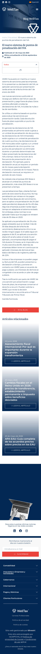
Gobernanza (8, 580)
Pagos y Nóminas (11, 592)
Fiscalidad (12, 38)
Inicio (4, 38)
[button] (37, 9)
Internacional (9, 586)
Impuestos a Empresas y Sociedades (14, 573)
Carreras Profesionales (20, 616)
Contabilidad (9, 566)
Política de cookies (20, 625)
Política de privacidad (20, 620)
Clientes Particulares (12, 598)
